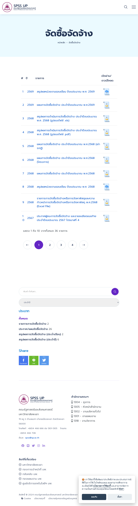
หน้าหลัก (61, 42)
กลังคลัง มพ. (28, 474)
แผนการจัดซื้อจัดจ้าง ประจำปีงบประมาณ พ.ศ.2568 (66, 173)
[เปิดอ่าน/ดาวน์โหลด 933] (106, 132)
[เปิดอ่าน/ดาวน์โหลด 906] (106, 218)
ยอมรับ (94, 497)
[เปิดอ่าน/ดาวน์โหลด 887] (106, 160)
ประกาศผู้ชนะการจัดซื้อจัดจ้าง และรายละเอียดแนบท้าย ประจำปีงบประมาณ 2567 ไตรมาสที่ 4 (66, 218)
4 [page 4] (72, 245)
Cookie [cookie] (26, 498)
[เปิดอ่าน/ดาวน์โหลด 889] (106, 105)
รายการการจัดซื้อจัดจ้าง (34, 324)
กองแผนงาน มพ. (30, 479)
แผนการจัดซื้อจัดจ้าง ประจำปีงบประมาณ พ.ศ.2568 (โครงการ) (66, 160)
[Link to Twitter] (33, 446)
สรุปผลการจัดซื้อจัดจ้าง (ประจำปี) (39, 339)
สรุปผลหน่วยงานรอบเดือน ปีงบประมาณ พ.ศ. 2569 (66, 92)
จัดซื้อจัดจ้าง (75, 42)
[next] (83, 244)
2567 (30, 218)
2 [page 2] (50, 245)
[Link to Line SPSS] (28, 446)
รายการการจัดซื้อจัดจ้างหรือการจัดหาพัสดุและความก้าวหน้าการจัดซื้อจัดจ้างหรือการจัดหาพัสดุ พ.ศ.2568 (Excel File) (67, 202)
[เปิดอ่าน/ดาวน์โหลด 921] (106, 187)
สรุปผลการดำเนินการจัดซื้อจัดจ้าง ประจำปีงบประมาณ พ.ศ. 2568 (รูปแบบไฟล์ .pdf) (67, 132)
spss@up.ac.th (32, 437)
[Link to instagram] (38, 446)
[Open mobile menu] (134, 7)
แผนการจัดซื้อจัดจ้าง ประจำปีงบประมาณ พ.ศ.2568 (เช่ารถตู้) (68, 146)
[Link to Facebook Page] (22, 446)
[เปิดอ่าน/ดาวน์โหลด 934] (106, 118)
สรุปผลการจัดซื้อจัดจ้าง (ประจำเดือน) (41, 334)
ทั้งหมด (23, 319)
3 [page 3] (61, 245)
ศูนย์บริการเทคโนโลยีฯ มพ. (35, 483)
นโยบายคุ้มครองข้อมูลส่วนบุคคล (62, 498)
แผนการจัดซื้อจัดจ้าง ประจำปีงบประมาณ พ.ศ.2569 (66, 105)
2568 (30, 118)
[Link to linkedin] (43, 446)
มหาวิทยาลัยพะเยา (30, 465)
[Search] (69, 291)
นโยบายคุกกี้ (39, 498)
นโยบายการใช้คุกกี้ (102, 486)
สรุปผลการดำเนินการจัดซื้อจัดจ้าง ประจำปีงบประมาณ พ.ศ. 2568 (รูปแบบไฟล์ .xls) (67, 118)
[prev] (27, 244)
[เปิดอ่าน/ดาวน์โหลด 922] (106, 91)
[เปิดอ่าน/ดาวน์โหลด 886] (106, 173)
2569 (30, 92)
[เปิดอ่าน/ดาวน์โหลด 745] (106, 202)
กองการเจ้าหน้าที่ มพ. (33, 469)
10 (23, 218)
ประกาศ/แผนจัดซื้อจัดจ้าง (35, 329)
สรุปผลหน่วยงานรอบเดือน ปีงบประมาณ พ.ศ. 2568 (66, 187)
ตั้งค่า (121, 489)
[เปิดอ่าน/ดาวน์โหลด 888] (106, 146)
